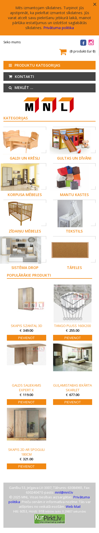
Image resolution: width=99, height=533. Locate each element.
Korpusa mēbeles (25, 194)
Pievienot (26, 337)
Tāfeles (74, 267)
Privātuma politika (58, 27)
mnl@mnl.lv (64, 492)
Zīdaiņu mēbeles (25, 231)
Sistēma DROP (24, 267)
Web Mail (73, 506)
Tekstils (74, 231)
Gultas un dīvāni (74, 158)
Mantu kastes (74, 194)
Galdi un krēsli (25, 158)
